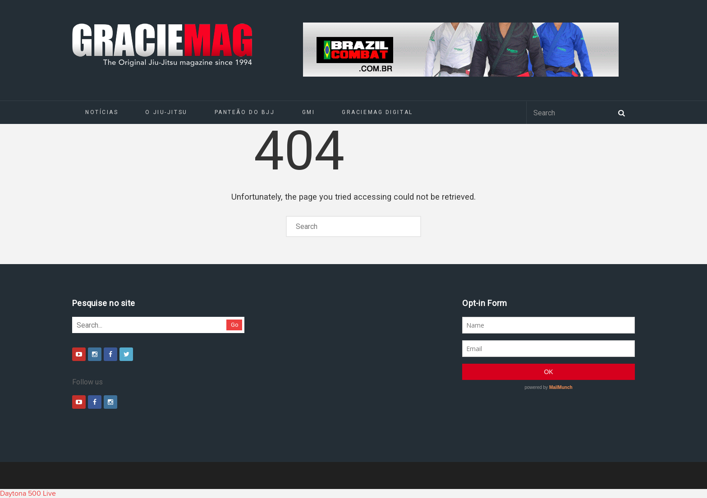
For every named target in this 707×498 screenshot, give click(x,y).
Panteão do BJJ (245, 112)
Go (235, 324)
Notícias (101, 112)
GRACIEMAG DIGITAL (377, 112)
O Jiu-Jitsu (166, 112)
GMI (308, 112)
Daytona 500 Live (28, 493)
